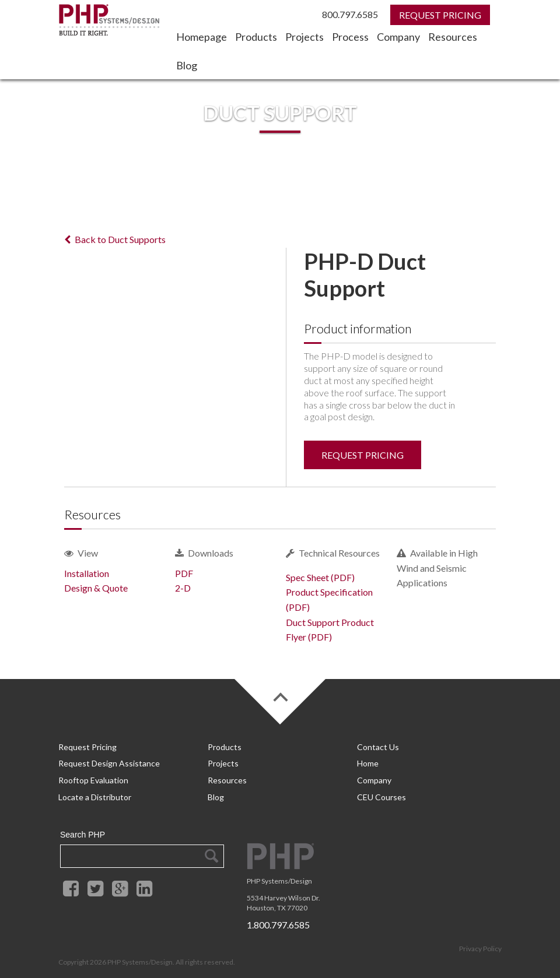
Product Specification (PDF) (329, 599)
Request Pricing (362, 454)
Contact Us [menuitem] (378, 747)
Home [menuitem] (368, 762)
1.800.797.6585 (278, 917)
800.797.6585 (350, 14)
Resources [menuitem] (452, 36)
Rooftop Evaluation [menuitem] (93, 777)
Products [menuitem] (256, 36)
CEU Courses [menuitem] (381, 791)
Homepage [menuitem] (201, 36)
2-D (183, 587)
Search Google (211, 849)
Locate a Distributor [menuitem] (94, 791)
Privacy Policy (480, 941)
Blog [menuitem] (186, 65)
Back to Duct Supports (115, 239)
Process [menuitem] (350, 36)
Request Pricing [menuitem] (87, 747)
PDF (184, 573)
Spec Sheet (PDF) (320, 577)
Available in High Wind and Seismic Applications (437, 567)
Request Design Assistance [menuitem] (109, 762)
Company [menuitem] (398, 36)
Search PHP (82, 828)
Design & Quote (96, 587)
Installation (86, 573)
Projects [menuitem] (304, 36)
